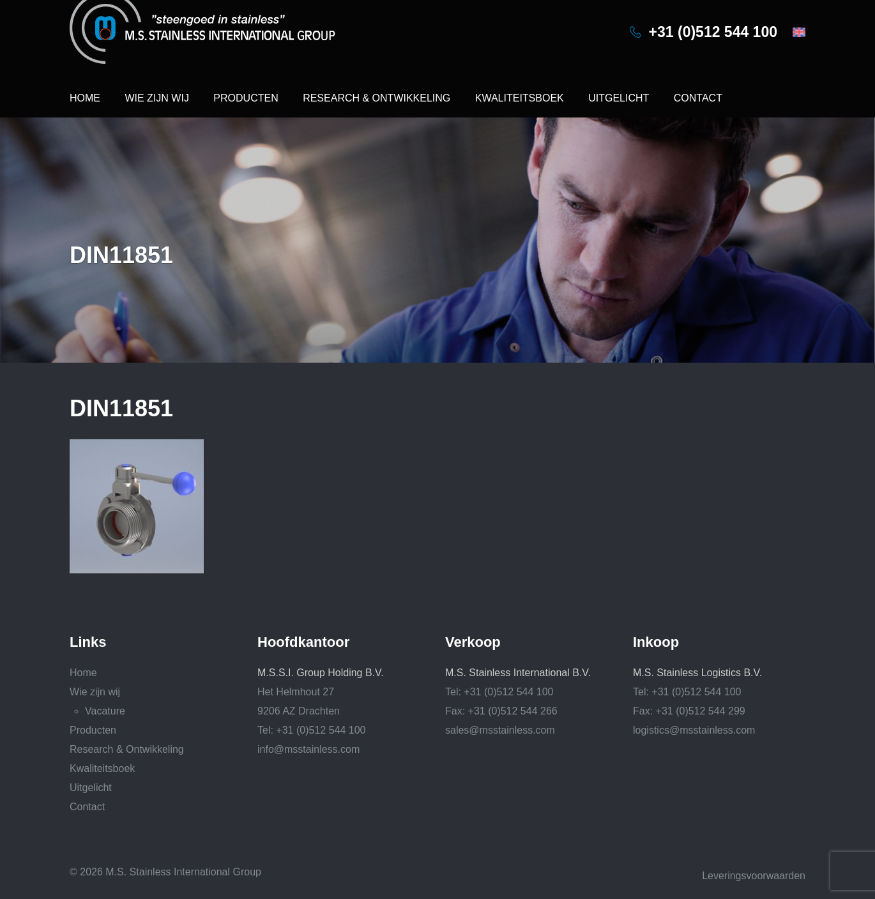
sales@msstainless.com (500, 730)
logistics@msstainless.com (694, 730)
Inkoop (656, 642)
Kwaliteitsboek (519, 98)
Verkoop (473, 642)
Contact (698, 98)
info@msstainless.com (308, 749)
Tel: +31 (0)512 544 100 (311, 730)
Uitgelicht (618, 98)
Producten (245, 98)
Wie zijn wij (156, 98)
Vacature (105, 711)
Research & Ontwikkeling (376, 98)
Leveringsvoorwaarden (753, 875)
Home (85, 98)
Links (88, 642)
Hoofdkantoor (303, 642)
